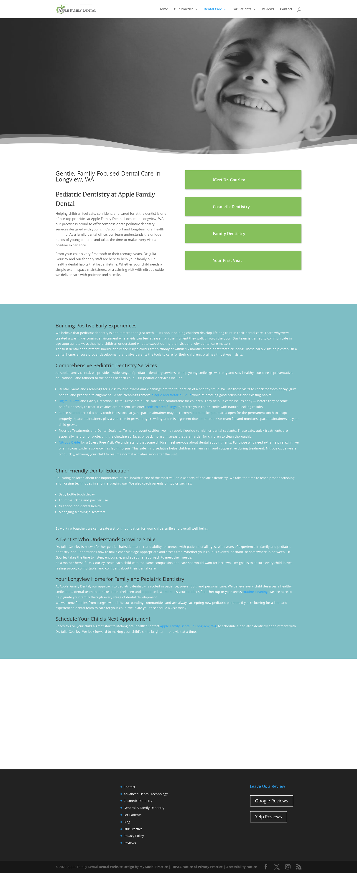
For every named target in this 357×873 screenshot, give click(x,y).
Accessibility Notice (241, 867)
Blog (127, 822)
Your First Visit (227, 260)
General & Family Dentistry (144, 808)
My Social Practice (154, 867)
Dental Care (213, 9)
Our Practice (183, 9)
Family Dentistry (229, 233)
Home (163, 9)
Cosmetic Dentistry (231, 206)
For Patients (241, 9)
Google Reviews (271, 801)
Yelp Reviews (268, 817)
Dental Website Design (116, 867)
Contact (286, 9)
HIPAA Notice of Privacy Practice (197, 867)
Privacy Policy (134, 836)
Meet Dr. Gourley (229, 179)
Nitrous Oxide (69, 442)
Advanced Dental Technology (146, 794)
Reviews (268, 9)
